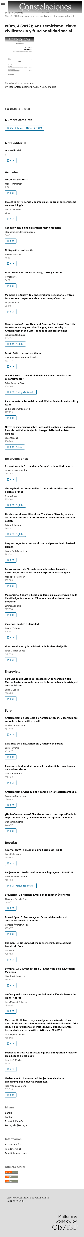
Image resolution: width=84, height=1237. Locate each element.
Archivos (18, 12)
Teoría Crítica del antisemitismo (23, 353)
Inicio (7, 12)
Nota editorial (13, 150)
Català (8, 1112)
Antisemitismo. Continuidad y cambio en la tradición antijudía (41, 791)
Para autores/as (13, 1148)
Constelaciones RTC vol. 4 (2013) (26, 128)
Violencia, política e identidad (22, 624)
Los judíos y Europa (16, 179)
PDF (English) (16, 344)
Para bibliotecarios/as (15, 1153)
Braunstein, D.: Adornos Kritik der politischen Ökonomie (37, 894)
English (9, 1117)
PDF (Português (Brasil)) (22, 392)
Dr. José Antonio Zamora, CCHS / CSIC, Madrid (30, 86)
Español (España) (14, 1121)
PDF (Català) (16, 446)
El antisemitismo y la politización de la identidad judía (36, 646)
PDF (12, 160)
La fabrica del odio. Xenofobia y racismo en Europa (34, 743)
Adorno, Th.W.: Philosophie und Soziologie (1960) (33, 849)
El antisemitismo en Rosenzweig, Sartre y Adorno (33, 272)
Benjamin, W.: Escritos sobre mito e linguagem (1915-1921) (39, 872)
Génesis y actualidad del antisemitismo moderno (33, 227)
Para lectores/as (13, 1144)
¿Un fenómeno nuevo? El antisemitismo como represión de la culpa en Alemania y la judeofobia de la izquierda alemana (40, 816)
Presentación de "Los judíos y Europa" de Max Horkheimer (39, 466)
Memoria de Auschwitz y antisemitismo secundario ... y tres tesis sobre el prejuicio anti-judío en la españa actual (39, 296)
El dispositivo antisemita (19, 250)
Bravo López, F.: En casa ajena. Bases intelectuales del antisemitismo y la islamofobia (36, 919)
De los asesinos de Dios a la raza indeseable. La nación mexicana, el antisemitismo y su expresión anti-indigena (37, 571)
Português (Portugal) (16, 1125)
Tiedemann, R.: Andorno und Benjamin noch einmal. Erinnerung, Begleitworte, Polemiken (35, 1080)
